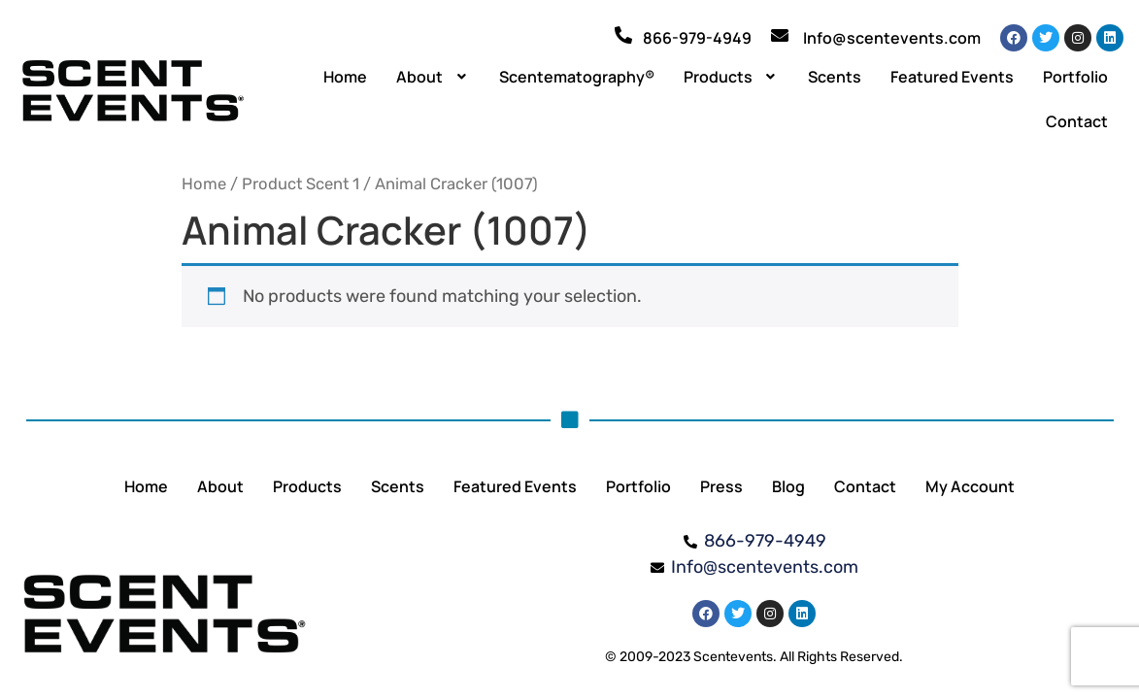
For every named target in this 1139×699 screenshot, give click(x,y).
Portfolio (1075, 76)
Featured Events (952, 76)
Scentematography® (576, 76)
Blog (788, 486)
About (433, 76)
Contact (1077, 121)
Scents (834, 76)
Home (345, 76)
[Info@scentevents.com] (779, 35)
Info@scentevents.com (892, 38)
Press (721, 486)
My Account (970, 486)
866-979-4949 (697, 38)
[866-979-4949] (623, 35)
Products (732, 76)
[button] (433, 76)
